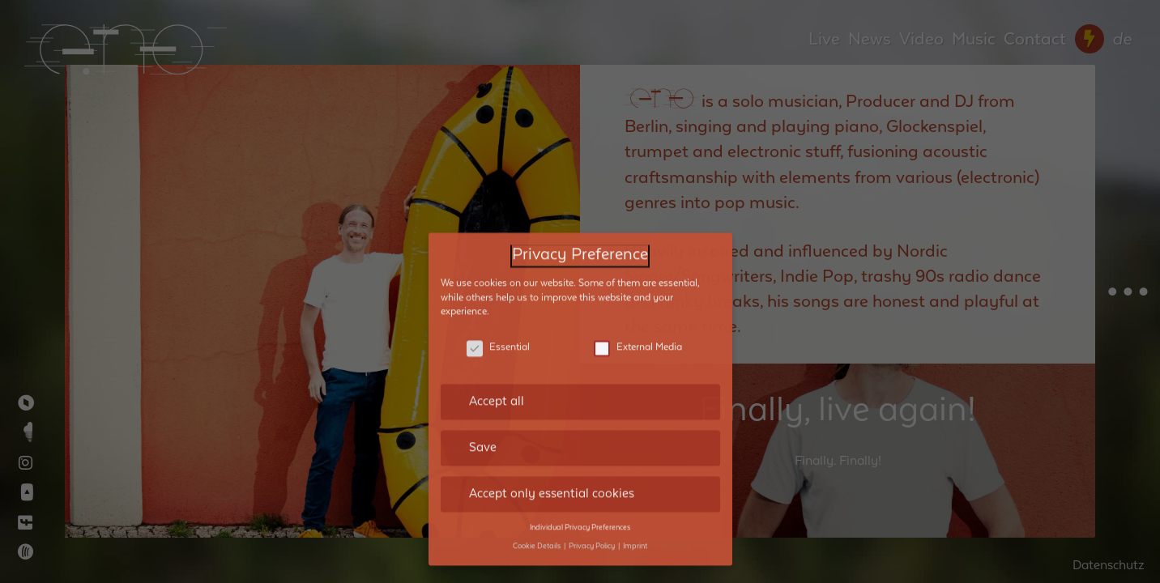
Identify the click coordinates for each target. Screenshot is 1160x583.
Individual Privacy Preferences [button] (580, 440)
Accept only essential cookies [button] (551, 406)
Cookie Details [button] (537, 457)
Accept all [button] (496, 313)
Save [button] (483, 359)
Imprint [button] (635, 457)
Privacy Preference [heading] (580, 167)
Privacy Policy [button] (592, 457)
